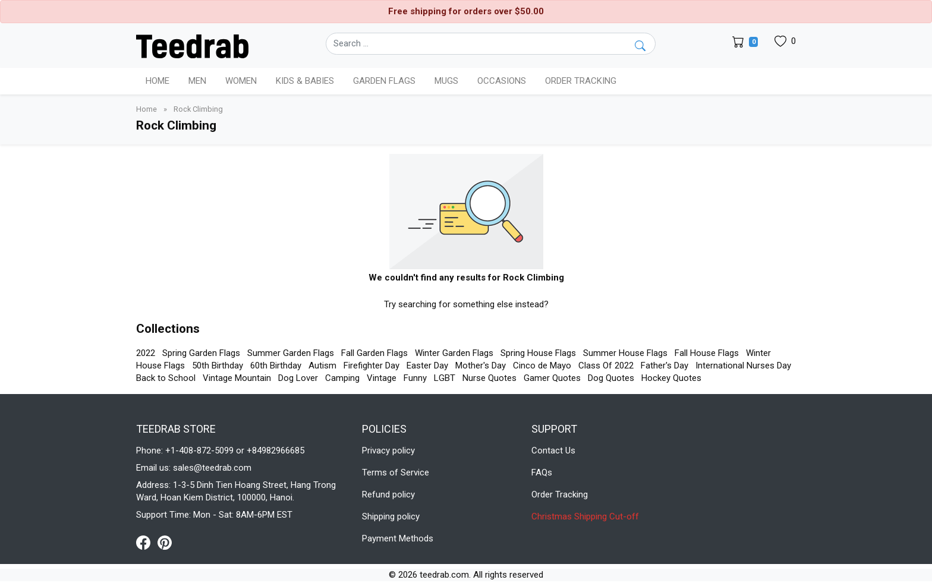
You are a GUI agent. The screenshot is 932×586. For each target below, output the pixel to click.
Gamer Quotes (552, 378)
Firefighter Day (371, 365)
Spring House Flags (538, 353)
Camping (342, 378)
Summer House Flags (625, 353)
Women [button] (241, 80)
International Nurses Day (743, 365)
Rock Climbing (198, 109)
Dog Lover (298, 378)
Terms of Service (395, 472)
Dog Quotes (611, 378)
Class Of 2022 (606, 365)
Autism (322, 365)
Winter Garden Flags (454, 353)
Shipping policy (391, 516)
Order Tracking (580, 80)
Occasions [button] (501, 80)
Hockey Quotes (671, 378)
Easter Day (427, 365)
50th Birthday (217, 365)
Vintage (381, 378)
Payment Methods (397, 538)
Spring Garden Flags (201, 353)
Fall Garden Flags (374, 353)
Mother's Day (480, 365)
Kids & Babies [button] (305, 80)
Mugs (446, 80)
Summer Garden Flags (290, 353)
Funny (415, 378)
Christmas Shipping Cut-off (585, 516)
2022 (145, 353)
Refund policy (388, 494)
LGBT (444, 378)
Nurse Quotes (489, 378)
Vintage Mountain (237, 378)
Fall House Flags (707, 353)
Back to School (166, 378)
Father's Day (664, 365)
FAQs (541, 472)
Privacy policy (388, 450)
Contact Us (553, 450)
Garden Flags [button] (384, 80)
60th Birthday (275, 365)
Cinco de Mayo (542, 365)
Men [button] (197, 80)
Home (157, 80)
